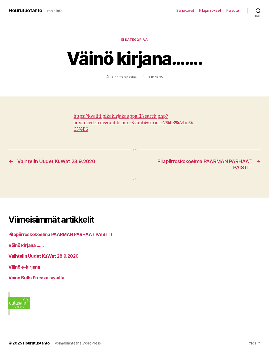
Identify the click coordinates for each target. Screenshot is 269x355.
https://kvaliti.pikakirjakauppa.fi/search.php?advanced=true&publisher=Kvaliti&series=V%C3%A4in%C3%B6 (133, 122)
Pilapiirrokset (210, 10)
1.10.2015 (155, 77)
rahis (133, 77)
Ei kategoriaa (134, 40)
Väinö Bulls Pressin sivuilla (36, 277)
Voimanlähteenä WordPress (78, 343)
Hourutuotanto (25, 10)
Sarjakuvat (185, 10)
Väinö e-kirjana (24, 267)
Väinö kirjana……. (26, 245)
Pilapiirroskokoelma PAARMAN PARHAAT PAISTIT (60, 234)
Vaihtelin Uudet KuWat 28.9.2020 (43, 256)
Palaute (232, 10)
